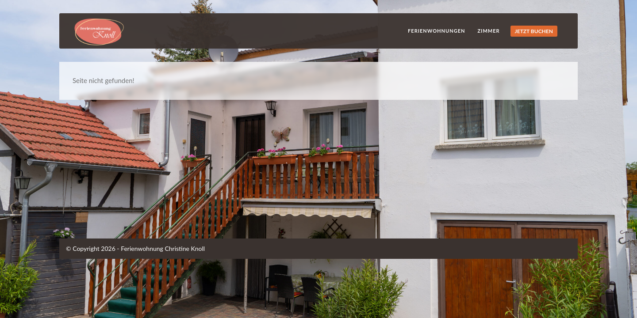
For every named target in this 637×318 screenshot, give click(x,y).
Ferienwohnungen (436, 31)
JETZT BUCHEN (534, 31)
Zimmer (488, 31)
